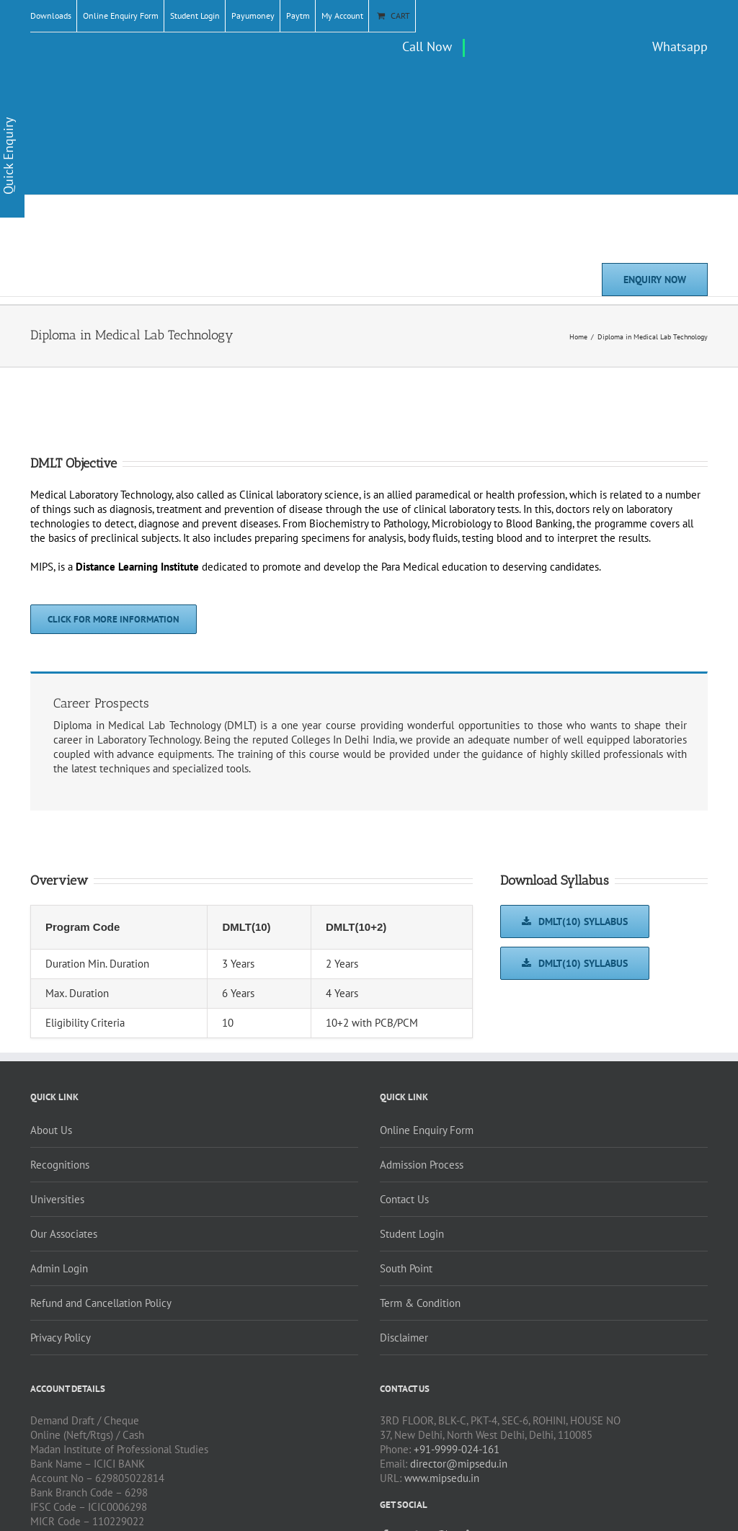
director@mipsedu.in (458, 1463)
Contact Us (404, 1199)
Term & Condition (420, 1303)
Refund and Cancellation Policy (101, 1303)
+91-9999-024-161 (456, 1449)
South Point (406, 1268)
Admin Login (59, 1268)
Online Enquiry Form (121, 15)
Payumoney (253, 15)
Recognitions (59, 1164)
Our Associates (63, 1234)
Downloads (50, 15)
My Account (342, 15)
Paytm (298, 15)
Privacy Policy (60, 1337)
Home (578, 337)
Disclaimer (404, 1337)
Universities (57, 1199)
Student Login (195, 15)
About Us (51, 1130)
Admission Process (421, 1164)
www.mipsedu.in (441, 1478)
